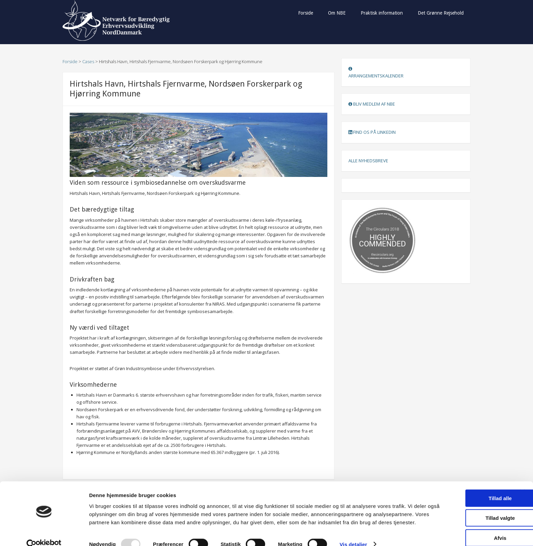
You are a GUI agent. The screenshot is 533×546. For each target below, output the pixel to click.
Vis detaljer (353, 532)
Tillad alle (458, 478)
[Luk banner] (522, 472)
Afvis (459, 518)
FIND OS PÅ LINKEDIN (372, 132)
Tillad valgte (459, 498)
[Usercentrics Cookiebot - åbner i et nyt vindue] (44, 533)
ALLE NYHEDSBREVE (368, 161)
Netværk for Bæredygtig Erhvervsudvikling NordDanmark (117, 20)
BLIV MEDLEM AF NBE (371, 104)
